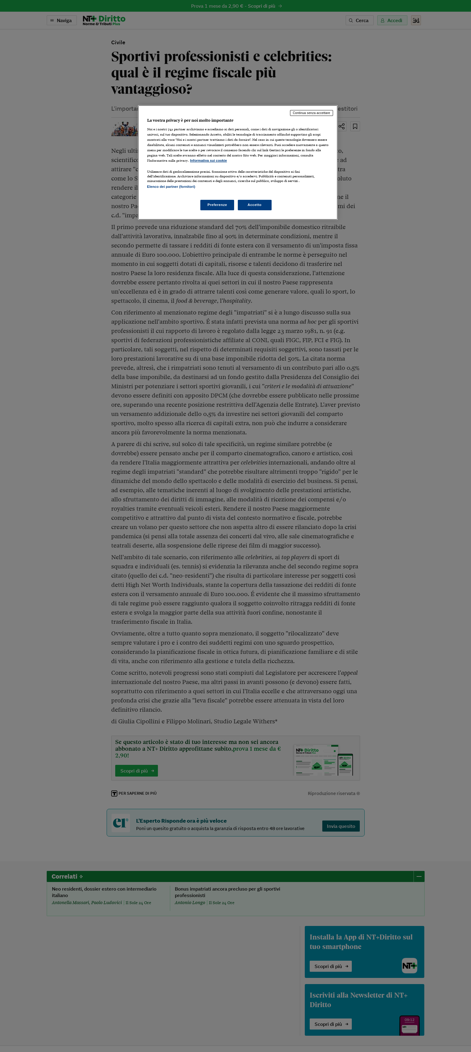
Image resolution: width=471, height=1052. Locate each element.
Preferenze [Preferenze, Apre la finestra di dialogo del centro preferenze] (217, 205)
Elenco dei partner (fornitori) (171, 186)
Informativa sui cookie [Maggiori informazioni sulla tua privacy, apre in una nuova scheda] (208, 160)
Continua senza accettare (311, 113)
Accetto (255, 205)
